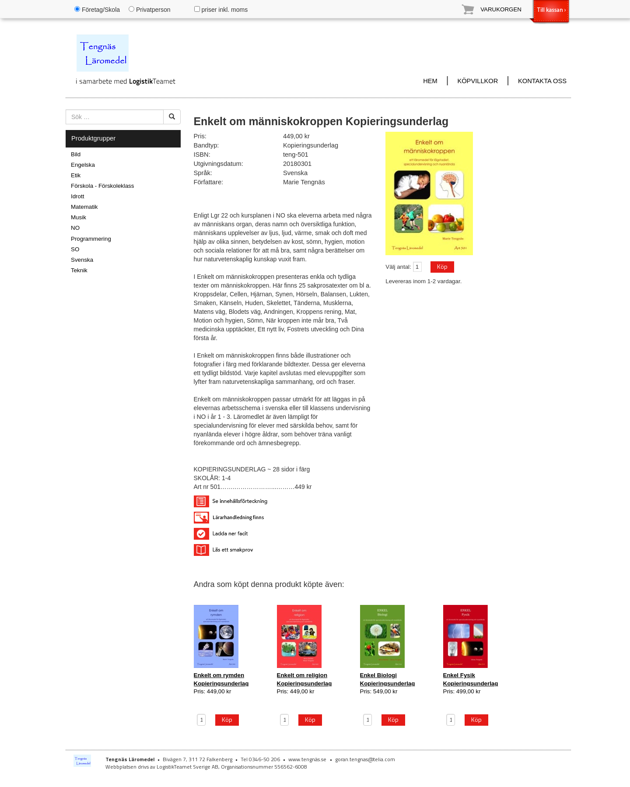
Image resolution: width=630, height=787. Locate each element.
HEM (430, 80)
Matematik (84, 207)
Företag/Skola (97, 9)
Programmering (91, 238)
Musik (78, 217)
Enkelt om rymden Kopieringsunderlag (221, 679)
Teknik (79, 270)
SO (75, 249)
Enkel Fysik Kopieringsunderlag (470, 679)
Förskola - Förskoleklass (102, 186)
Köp (442, 266)
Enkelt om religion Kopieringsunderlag (304, 679)
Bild (75, 154)
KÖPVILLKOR (477, 80)
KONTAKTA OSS (542, 80)
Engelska (83, 165)
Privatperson (149, 9)
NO (75, 228)
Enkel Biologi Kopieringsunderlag (387, 679)
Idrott (77, 196)
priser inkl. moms (221, 9)
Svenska (82, 259)
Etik (75, 175)
